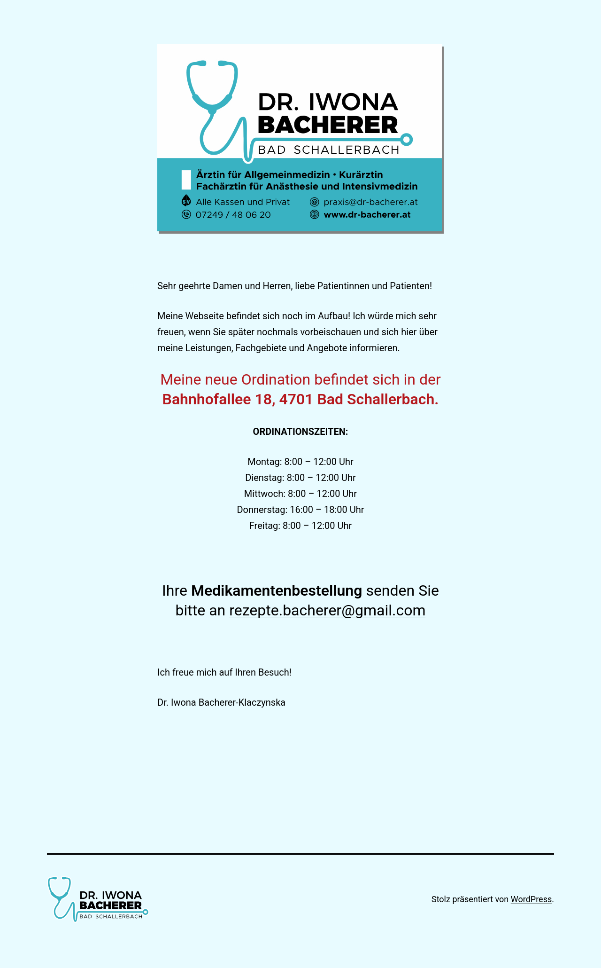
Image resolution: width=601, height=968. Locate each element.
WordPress (531, 899)
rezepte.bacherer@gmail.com (327, 610)
